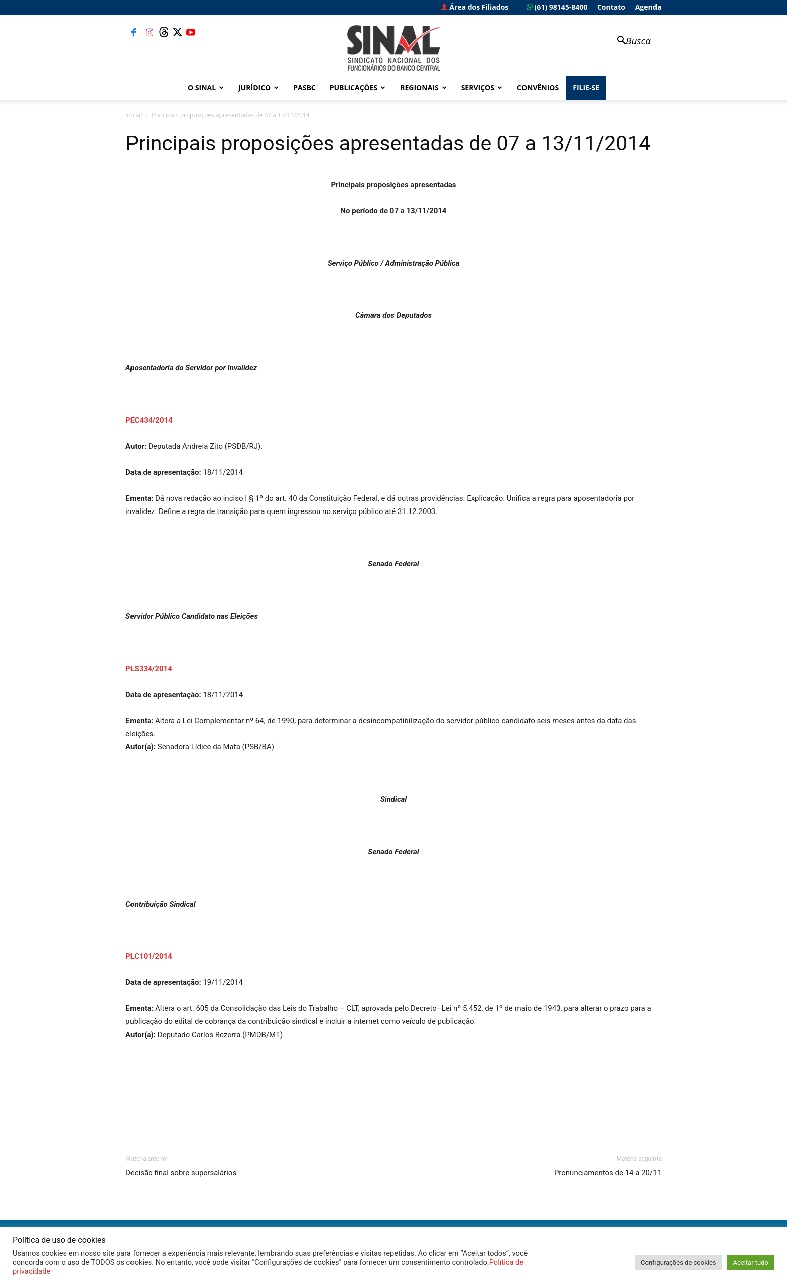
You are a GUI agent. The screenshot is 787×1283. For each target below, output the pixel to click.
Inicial (133, 115)
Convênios (538, 87)
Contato (611, 7)
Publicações (358, 87)
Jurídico (258, 87)
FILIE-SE (586, 87)
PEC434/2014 (149, 420)
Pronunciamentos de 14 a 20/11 (608, 1172)
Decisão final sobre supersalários (180, 1172)
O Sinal (206, 87)
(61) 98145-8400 (557, 7)
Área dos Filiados (475, 7)
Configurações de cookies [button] (678, 1262)
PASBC (304, 87)
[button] (629, 41)
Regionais (423, 87)
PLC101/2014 (148, 956)
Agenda (648, 7)
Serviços (481, 87)
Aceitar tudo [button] (750, 1262)
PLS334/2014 (148, 668)
